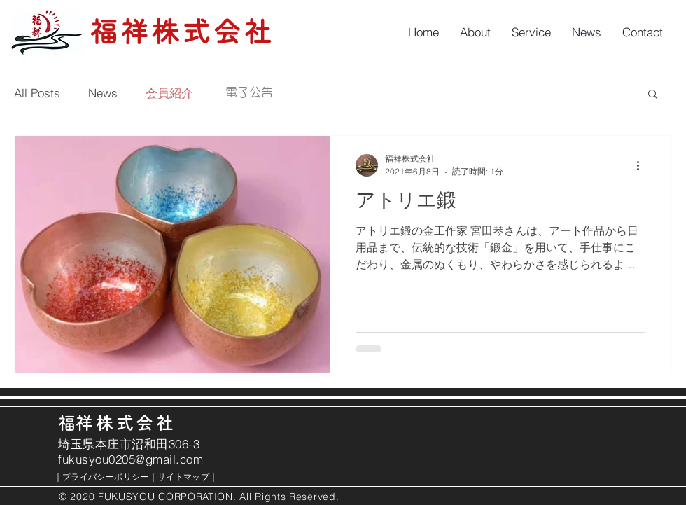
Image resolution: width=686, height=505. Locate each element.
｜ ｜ (131, 476)
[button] (652, 95)
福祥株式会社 (182, 32)
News (103, 92)
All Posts (37, 92)
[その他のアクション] (642, 165)
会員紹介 (169, 92)
